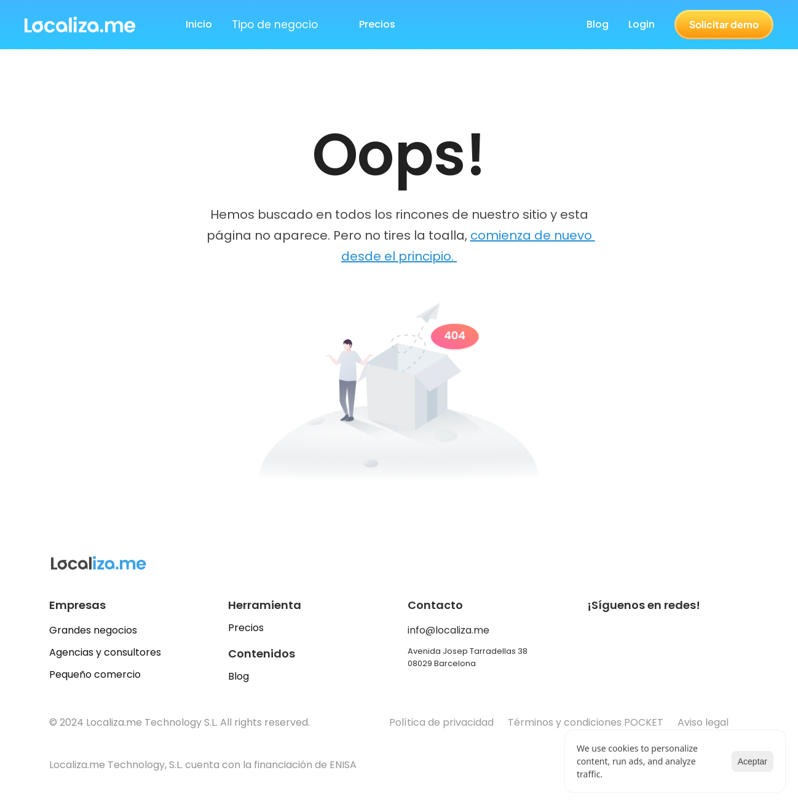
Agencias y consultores (105, 652)
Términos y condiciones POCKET (585, 722)
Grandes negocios (93, 630)
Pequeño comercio (95, 674)
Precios (246, 628)
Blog (598, 24)
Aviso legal (704, 722)
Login (641, 24)
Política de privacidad (441, 722)
